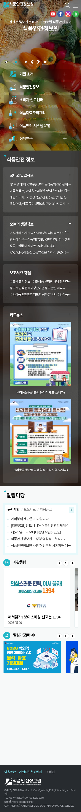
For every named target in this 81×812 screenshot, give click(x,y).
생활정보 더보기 (70, 223)
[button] (6, 62)
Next (66, 563)
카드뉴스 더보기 (70, 314)
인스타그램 (68, 14)
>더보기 (73, 563)
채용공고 (46, 509)
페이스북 (60, 14)
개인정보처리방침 (30, 772)
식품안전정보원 (17, 5)
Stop (66, 636)
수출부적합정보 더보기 (70, 272)
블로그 (75, 14)
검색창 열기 (67, 5)
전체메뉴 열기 (75, 5)
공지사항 (13, 509)
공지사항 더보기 (71, 510)
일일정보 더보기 (70, 175)
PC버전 (50, 772)
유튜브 (53, 14)
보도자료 (29, 509)
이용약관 (10, 772)
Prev (59, 563)
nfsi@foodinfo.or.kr (22, 802)
